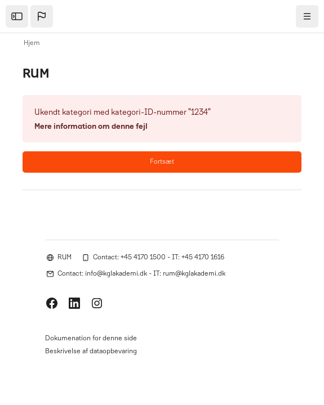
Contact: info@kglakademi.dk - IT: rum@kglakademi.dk (141, 274)
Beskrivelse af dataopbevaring (91, 351)
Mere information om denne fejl (91, 127)
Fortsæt (162, 162)
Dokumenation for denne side (91, 338)
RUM (64, 257)
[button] (41, 16)
